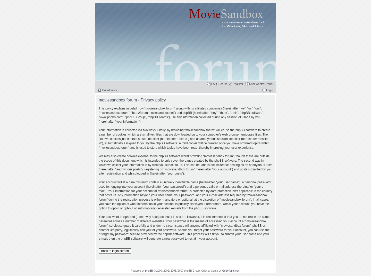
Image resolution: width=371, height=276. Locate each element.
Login (269, 90)
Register (238, 83)
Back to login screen (115, 251)
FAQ (214, 83)
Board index (109, 90)
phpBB (149, 270)
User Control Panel (261, 83)
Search (222, 83)
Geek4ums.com (231, 270)
